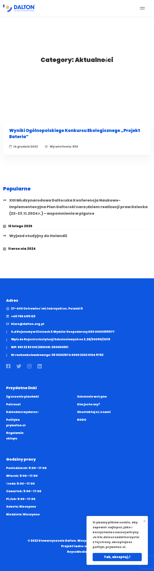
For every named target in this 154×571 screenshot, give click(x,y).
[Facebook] (8, 366)
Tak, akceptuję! (117, 557)
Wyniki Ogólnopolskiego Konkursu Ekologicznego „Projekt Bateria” (74, 134)
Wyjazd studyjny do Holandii (38, 235)
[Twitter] (19, 366)
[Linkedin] (39, 366)
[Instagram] (29, 366)
